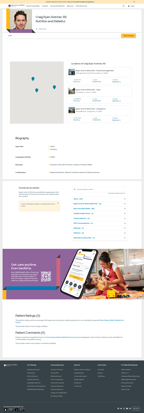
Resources (70, 7)
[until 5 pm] (115, 100)
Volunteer (101, 371)
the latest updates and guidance (84, 2)
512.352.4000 (97, 102)
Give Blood (101, 377)
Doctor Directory (32, 377)
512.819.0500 (97, 121)
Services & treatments (57, 7)
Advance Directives (57, 390)
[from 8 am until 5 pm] (115, 81)
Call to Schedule (128, 37)
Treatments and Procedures (36, 387)
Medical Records (56, 377)
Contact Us (77, 387)
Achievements (79, 374)
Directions (76, 83)
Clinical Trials (125, 390)
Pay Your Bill (54, 374)
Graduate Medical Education (130, 377)
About (19, 37)
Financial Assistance (57, 387)
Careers (123, 374)
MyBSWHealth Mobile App (35, 390)
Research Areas (126, 387)
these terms (122, 194)
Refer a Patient (126, 371)
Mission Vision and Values (82, 371)
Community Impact (80, 377)
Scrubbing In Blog (56, 397)
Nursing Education (127, 384)
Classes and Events (33, 371)
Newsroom (77, 384)
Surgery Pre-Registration (59, 394)
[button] (36, 92)
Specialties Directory (33, 384)
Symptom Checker (57, 371)
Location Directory (33, 380)
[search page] (123, 7)
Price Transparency (57, 380)
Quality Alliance (79, 380)
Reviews (37, 37)
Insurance (27, 37)
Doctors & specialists (33, 7)
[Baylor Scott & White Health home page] (16, 7)
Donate (100, 374)
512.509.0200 (96, 83)
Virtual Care (31, 374)
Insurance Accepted (57, 384)
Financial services (81, 7)
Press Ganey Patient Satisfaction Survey (61, 338)
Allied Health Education (128, 380)
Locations (45, 7)
